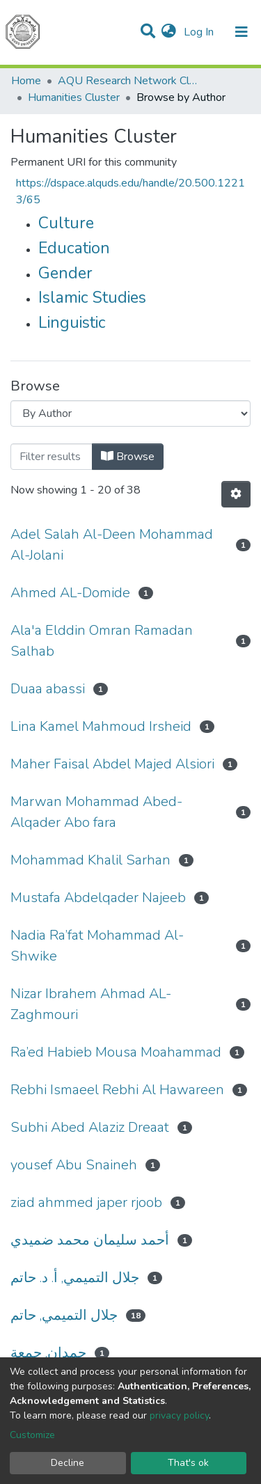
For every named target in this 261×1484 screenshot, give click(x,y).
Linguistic (72, 322)
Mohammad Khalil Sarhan (90, 860)
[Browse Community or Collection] (130, 413)
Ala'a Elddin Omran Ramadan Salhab (101, 641)
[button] (169, 32)
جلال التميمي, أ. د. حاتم (74, 1277)
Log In (200, 32)
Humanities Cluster (74, 97)
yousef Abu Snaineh (73, 1164)
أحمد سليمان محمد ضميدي (89, 1240)
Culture (66, 223)
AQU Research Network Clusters (127, 80)
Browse (128, 456)
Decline (67, 1462)
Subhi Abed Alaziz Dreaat (89, 1127)
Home (26, 80)
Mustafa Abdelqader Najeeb (98, 897)
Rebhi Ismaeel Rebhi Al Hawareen (117, 1089)
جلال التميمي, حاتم (64, 1315)
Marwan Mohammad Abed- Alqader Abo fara (96, 812)
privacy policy (179, 1415)
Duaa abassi (47, 688)
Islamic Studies (92, 297)
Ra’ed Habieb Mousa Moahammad (115, 1052)
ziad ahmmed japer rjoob (86, 1202)
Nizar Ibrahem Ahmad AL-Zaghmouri (90, 1004)
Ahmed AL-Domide (70, 592)
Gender (65, 273)
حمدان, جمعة (48, 1352)
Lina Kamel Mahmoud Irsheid (100, 726)
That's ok (188, 1462)
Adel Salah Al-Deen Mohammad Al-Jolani (111, 545)
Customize (32, 1435)
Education (74, 248)
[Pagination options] (236, 494)
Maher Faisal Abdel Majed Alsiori (112, 764)
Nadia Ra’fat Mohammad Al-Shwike (97, 945)
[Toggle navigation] (241, 32)
